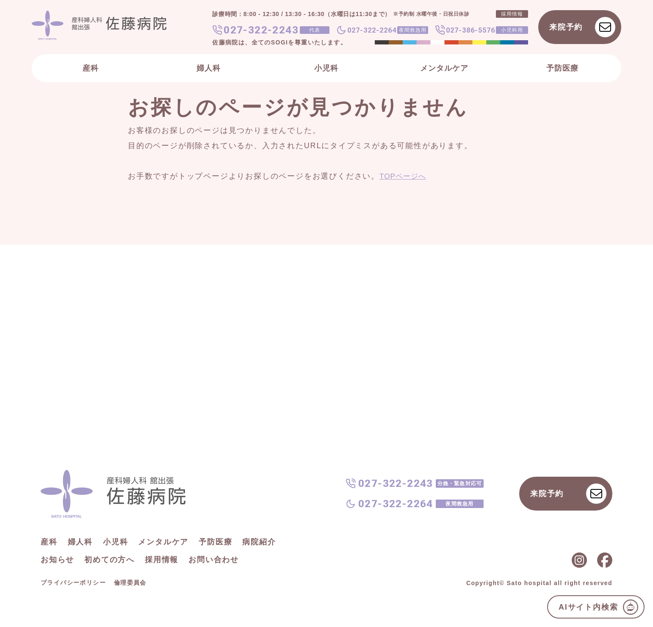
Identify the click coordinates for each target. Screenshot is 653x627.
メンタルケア (444, 68)
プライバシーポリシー (73, 582)
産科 (91, 68)
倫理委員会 (130, 582)
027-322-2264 (371, 30)
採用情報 (161, 559)
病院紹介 (259, 542)
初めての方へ (109, 559)
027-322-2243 (261, 30)
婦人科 (208, 68)
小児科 (326, 68)
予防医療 (562, 68)
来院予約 (582, 27)
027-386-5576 (470, 30)
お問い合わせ (213, 559)
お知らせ (57, 559)
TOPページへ (404, 176)
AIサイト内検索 (598, 607)
